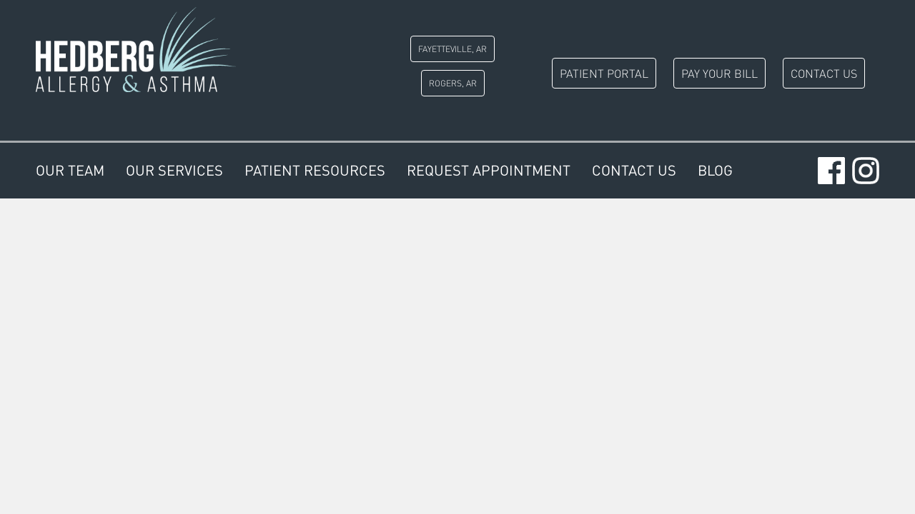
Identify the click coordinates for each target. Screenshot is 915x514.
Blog (715, 170)
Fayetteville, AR (452, 49)
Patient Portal (604, 73)
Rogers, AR (453, 83)
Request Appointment (488, 170)
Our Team (70, 170)
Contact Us (824, 73)
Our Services (174, 170)
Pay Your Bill (719, 73)
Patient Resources (314, 170)
